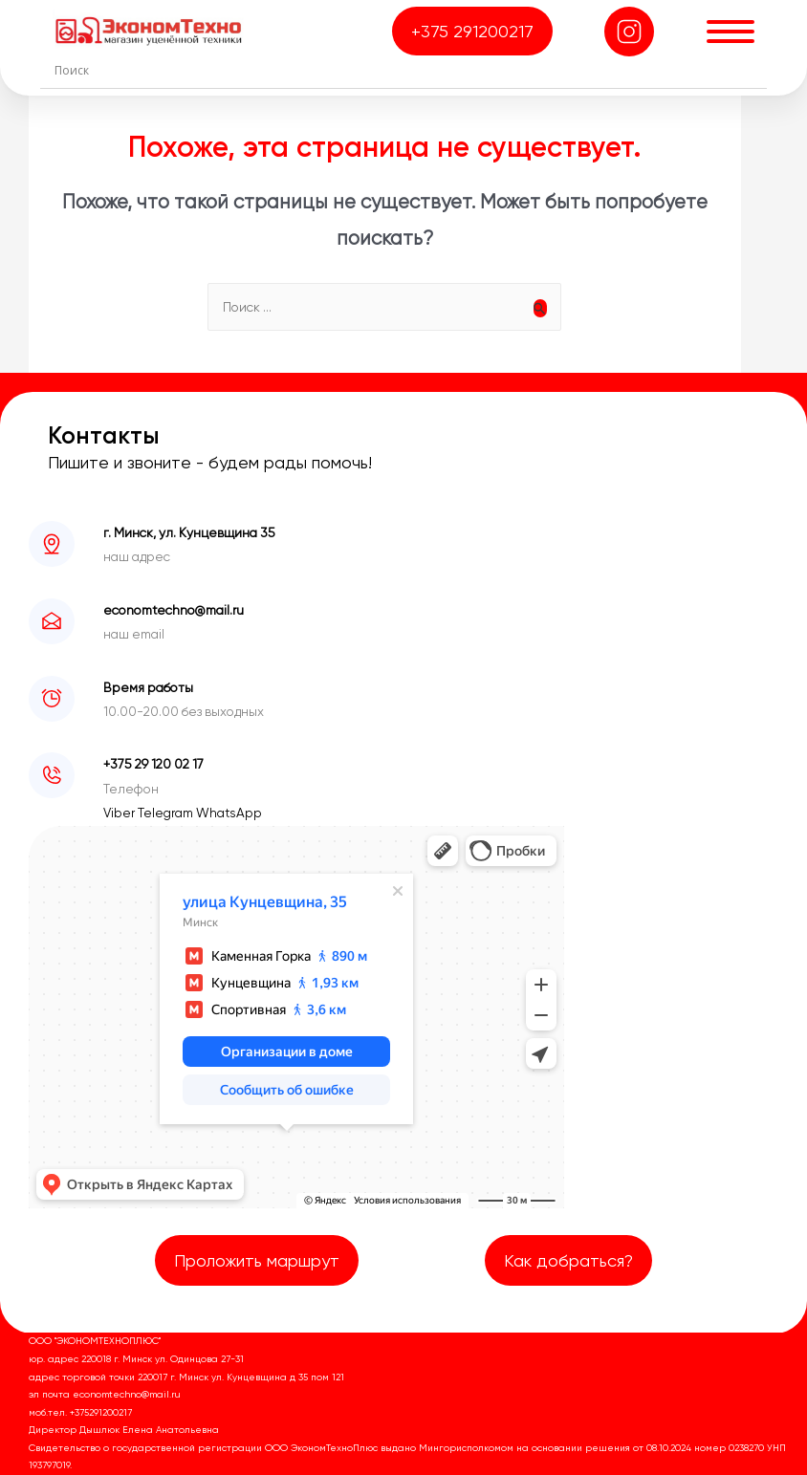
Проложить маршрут (256, 1260)
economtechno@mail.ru (173, 610)
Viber (120, 812)
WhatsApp (229, 812)
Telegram (167, 812)
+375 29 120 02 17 (153, 763)
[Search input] (408, 69)
